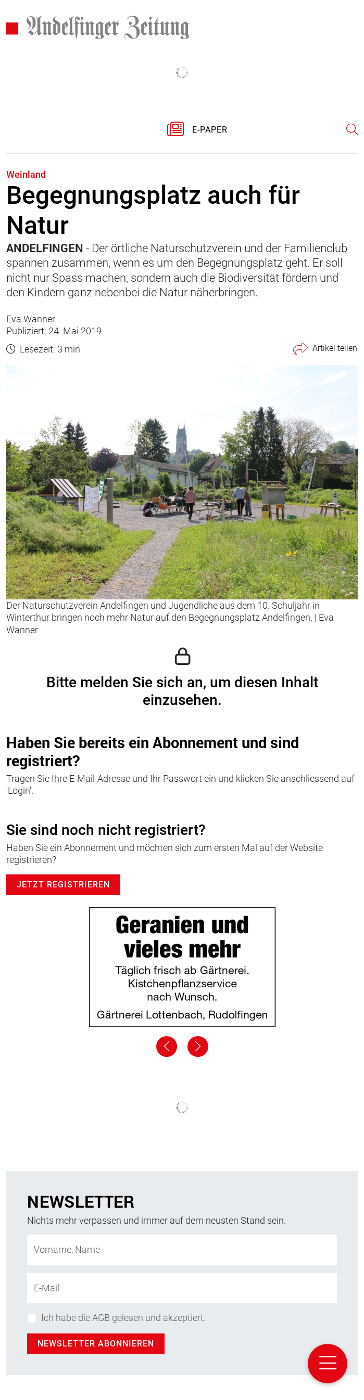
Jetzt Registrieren (63, 884)
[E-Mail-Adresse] (182, 1288)
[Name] (182, 1250)
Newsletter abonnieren (95, 1344)
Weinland (26, 174)
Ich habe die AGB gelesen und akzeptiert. (123, 1317)
